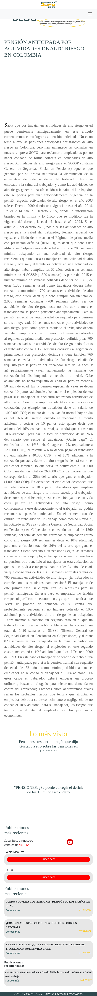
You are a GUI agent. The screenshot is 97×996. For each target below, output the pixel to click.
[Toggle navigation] (48, 13)
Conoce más (13, 910)
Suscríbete (48, 859)
